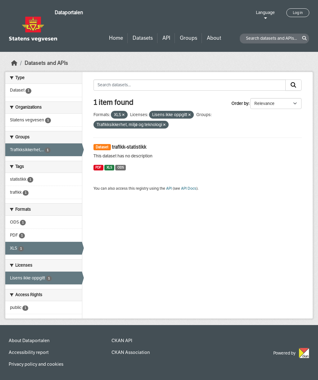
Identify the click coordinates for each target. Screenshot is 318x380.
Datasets (143, 38)
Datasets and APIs (46, 63)
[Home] (14, 63)
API (166, 38)
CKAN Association (130, 352)
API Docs (188, 188)
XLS (109, 167)
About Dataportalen (29, 340)
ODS (120, 167)
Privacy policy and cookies (36, 364)
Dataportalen (69, 13)
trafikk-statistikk (129, 147)
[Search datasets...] (189, 85)
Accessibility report (29, 352)
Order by (239, 103)
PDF (98, 167)
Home (116, 38)
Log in (298, 13)
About (214, 38)
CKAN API (121, 340)
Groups (188, 38)
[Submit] (293, 85)
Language (265, 12)
